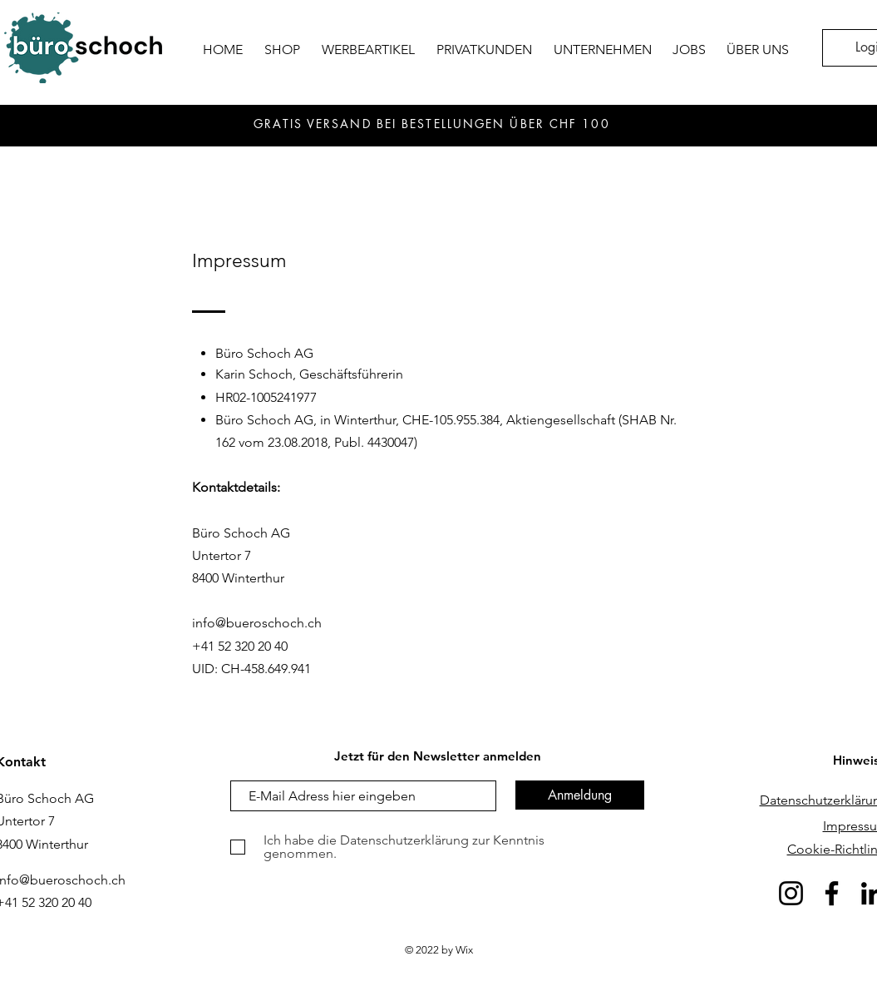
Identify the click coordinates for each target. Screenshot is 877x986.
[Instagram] (791, 893)
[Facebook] (831, 893)
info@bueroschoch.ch (257, 623)
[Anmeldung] (579, 795)
